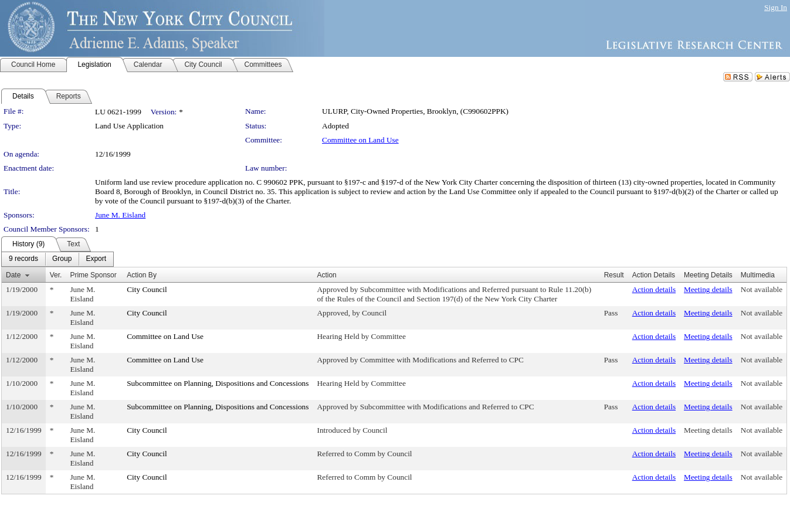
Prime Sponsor (93, 275)
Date (13, 275)
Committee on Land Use (360, 139)
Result (614, 275)
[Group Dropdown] (62, 259)
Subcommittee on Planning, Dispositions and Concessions (217, 383)
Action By (142, 275)
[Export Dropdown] (96, 259)
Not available (761, 289)
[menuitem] (23, 259)
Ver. (56, 275)
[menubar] (57, 259)
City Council (147, 289)
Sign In (775, 7)
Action (326, 275)
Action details (654, 289)
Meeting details (708, 289)
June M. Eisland (120, 215)
